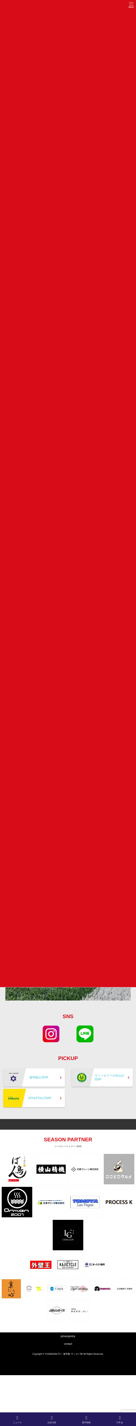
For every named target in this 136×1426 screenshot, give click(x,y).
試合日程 (52, 1420)
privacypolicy (68, 1336)
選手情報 (86, 1420)
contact (68, 1343)
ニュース (17, 1420)
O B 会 (120, 1420)
